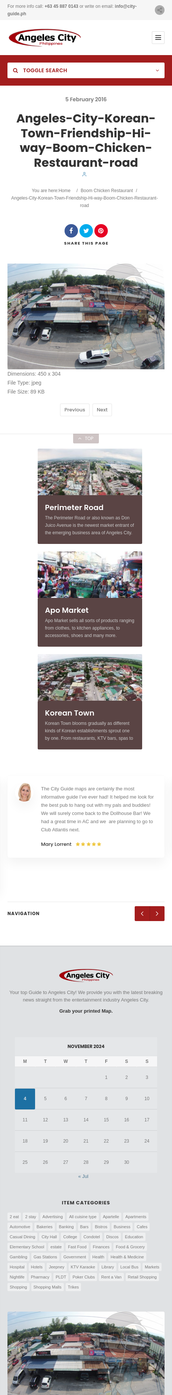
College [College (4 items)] (70, 1237)
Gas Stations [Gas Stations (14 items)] (45, 1257)
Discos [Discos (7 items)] (112, 1237)
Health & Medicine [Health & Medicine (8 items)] (127, 1257)
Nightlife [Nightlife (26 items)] (17, 1277)
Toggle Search (40, 70)
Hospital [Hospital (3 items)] (17, 1267)
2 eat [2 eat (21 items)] (14, 1216)
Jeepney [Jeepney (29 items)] (57, 1267)
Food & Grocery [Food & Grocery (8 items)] (130, 1247)
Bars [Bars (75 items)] (84, 1226)
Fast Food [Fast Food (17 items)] (77, 1247)
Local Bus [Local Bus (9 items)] (129, 1267)
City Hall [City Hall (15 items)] (49, 1237)
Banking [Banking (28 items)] (66, 1226)
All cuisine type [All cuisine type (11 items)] (82, 1216)
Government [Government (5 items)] (74, 1257)
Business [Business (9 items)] (122, 1226)
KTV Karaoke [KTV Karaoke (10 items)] (83, 1267)
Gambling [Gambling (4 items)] (18, 1257)
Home (65, 190)
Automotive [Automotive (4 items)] (20, 1226)
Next (102, 409)
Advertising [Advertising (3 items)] (53, 1216)
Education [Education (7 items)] (134, 1237)
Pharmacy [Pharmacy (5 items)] (40, 1277)
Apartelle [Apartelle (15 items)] (111, 1216)
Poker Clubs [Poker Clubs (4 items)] (83, 1277)
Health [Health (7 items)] (98, 1257)
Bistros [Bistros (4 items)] (101, 1226)
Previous (75, 409)
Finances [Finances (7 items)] (101, 1247)
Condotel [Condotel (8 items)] (92, 1237)
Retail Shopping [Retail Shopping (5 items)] (142, 1277)
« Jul (83, 1176)
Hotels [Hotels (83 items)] (37, 1267)
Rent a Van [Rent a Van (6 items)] (111, 1277)
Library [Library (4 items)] (107, 1267)
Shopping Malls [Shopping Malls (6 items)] (48, 1287)
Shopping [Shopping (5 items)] (18, 1287)
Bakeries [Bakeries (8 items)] (45, 1226)
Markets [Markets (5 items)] (152, 1267)
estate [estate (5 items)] (56, 1247)
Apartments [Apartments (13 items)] (135, 1216)
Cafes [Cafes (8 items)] (142, 1226)
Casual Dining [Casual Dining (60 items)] (22, 1237)
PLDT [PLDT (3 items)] (61, 1277)
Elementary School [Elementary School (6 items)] (27, 1247)
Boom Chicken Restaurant (107, 190)
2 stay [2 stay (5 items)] (30, 1216)
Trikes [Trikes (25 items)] (73, 1287)
